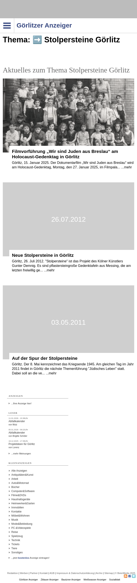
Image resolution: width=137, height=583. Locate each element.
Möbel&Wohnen (20, 516)
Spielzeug (17, 536)
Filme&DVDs (18, 495)
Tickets (15, 544)
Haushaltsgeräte (20, 499)
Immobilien (17, 507)
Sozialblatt (114, 579)
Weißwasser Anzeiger (94, 579)
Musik (14, 520)
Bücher (15, 487)
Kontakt (44, 573)
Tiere (14, 548)
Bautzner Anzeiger (71, 579)
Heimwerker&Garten (23, 503)
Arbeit (14, 479)
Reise (14, 532)
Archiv (99, 573)
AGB (51, 573)
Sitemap (108, 573)
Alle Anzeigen (19, 471)
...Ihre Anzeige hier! (21, 403)
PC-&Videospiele (21, 528)
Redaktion (12, 573)
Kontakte (16, 512)
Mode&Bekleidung (21, 524)
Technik (15, 540)
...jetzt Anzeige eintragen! (30, 558)
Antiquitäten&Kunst (22, 475)
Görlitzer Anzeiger (28, 579)
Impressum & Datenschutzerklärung (75, 573)
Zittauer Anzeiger (49, 579)
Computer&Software (23, 491)
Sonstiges (17, 552)
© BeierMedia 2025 (125, 573)
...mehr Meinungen (21, 453)
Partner (34, 573)
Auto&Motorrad (20, 483)
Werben (24, 573)
